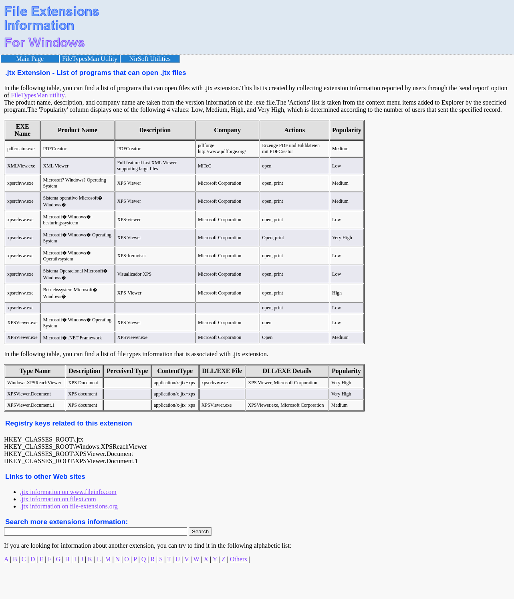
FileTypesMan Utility (89, 58)
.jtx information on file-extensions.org (69, 506)
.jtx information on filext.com (58, 499)
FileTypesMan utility (37, 95)
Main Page (30, 58)
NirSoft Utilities (150, 58)
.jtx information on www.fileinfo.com (68, 491)
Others (238, 559)
